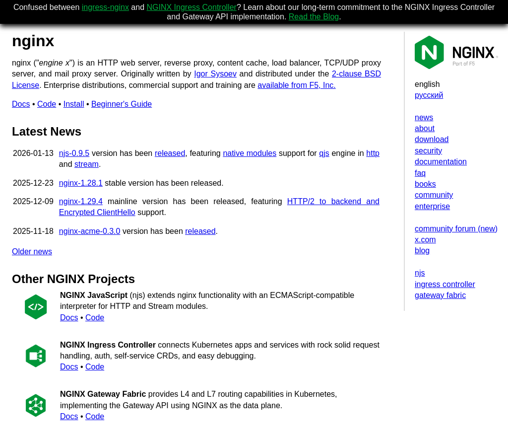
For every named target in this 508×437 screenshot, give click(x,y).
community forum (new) (456, 228)
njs (420, 273)
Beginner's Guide (121, 104)
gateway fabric (440, 295)
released (170, 153)
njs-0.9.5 (74, 153)
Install (74, 104)
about (425, 128)
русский (429, 95)
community (434, 195)
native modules (249, 153)
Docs (21, 104)
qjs (324, 153)
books (425, 184)
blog (422, 250)
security (428, 150)
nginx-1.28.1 (81, 183)
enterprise (432, 206)
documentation (441, 161)
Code (46, 104)
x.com (425, 239)
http (373, 153)
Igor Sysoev (215, 74)
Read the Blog (314, 16)
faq (420, 173)
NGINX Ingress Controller (192, 7)
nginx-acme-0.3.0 (90, 231)
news (424, 117)
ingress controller (445, 284)
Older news (32, 251)
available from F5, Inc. (296, 85)
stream (86, 164)
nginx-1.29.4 (81, 201)
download (432, 139)
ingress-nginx (105, 7)
